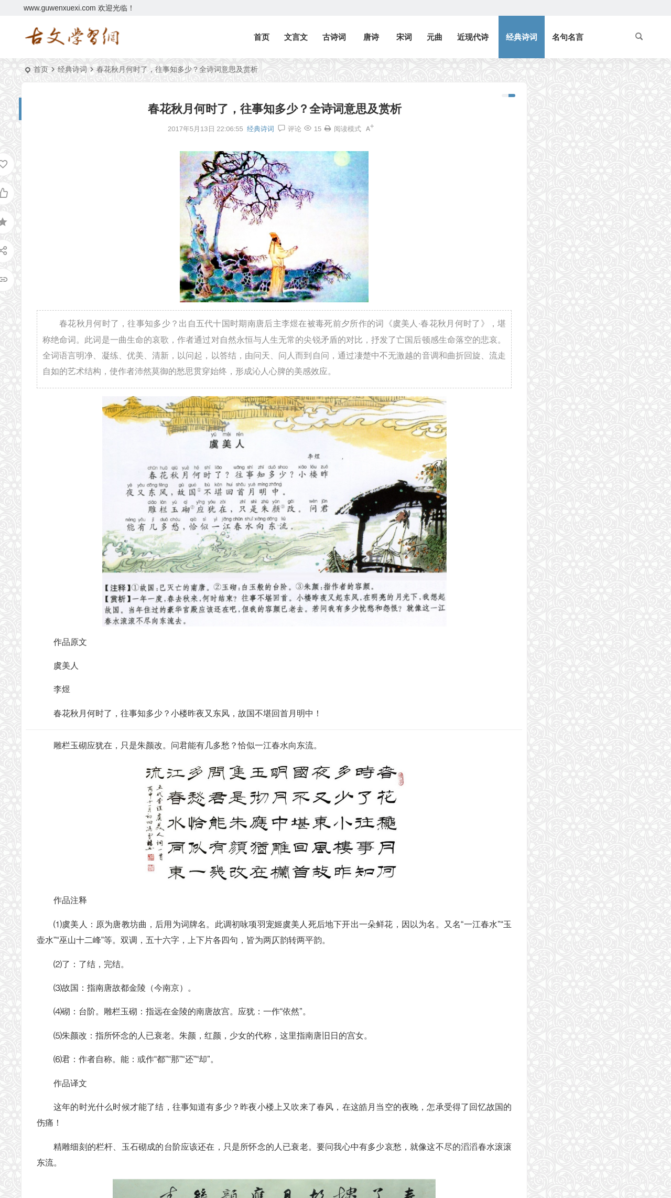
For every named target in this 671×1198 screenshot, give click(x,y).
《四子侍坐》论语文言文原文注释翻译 (555, 379)
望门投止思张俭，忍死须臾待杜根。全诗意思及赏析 (586, 206)
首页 (261, 37)
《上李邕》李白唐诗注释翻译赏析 (551, 349)
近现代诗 (473, 37)
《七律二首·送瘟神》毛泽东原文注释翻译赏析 (576, 236)
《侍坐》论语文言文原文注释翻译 (551, 364)
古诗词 (334, 37)
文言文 (296, 37)
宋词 (404, 37)
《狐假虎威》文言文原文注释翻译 (557, 252)
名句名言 (567, 37)
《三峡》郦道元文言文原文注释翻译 (560, 176)
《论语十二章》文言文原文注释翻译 (560, 221)
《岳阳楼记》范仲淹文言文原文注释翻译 (568, 115)
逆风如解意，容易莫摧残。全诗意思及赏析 (571, 191)
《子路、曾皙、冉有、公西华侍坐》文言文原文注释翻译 (555, 394)
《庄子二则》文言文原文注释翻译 (551, 318)
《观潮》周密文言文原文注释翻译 (557, 160)
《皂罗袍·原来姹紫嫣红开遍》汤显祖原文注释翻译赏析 (555, 410)
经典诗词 (521, 37)
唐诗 (371, 37)
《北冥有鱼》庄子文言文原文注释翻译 (564, 130)
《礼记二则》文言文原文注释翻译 (557, 145)
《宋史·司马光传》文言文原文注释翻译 (555, 425)
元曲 (434, 37)
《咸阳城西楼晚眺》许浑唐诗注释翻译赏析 (555, 440)
